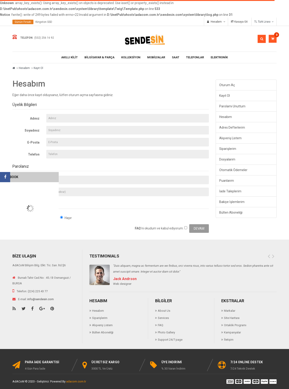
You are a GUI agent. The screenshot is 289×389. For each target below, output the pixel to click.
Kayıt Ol (38, 68)
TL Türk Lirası (264, 21)
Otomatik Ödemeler (233, 170)
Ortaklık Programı (235, 325)
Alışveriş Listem (230, 138)
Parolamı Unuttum (232, 106)
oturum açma (78, 95)
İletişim (228, 339)
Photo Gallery (166, 332)
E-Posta (33, 142)
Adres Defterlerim (232, 127)
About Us (164, 310)
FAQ (160, 325)
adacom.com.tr (76, 381)
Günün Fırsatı (23, 22)
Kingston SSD (43, 22)
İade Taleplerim (230, 191)
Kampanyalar (232, 332)
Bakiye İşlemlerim (232, 202)
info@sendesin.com (40, 299)
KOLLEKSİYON (130, 57)
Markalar (229, 310)
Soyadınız (32, 130)
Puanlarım (226, 180)
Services (163, 318)
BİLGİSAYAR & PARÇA (99, 57)
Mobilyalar (156, 57)
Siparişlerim (227, 149)
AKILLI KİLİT (69, 57)
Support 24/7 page (170, 339)
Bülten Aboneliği (230, 212)
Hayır (66, 218)
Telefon (34, 154)
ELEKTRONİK (219, 57)
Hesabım (24, 68)
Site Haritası (232, 318)
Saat (175, 57)
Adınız (35, 118)
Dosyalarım (227, 159)
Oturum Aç (227, 85)
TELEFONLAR (195, 57)
